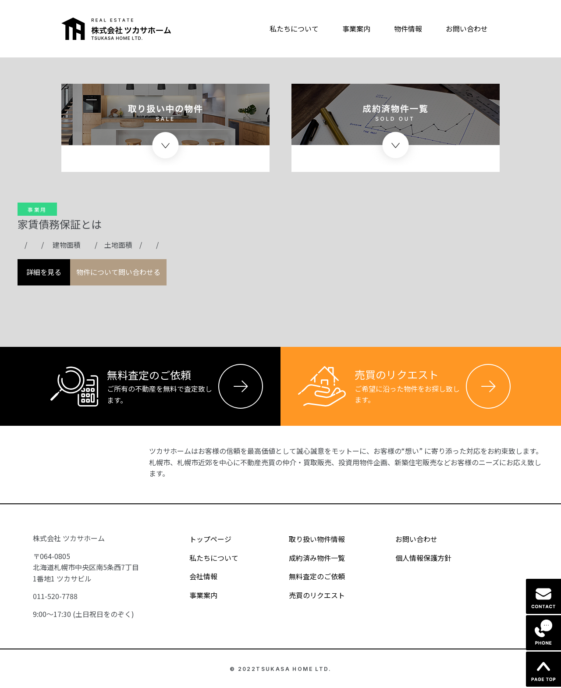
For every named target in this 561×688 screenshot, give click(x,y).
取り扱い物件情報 (309, 539)
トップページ (202, 539)
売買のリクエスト (309, 594)
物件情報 (408, 28)
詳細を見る (43, 272)
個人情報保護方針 (415, 557)
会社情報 (195, 576)
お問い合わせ (467, 28)
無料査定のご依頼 (309, 576)
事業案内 (356, 28)
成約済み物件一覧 (309, 557)
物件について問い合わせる (118, 272)
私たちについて (294, 28)
